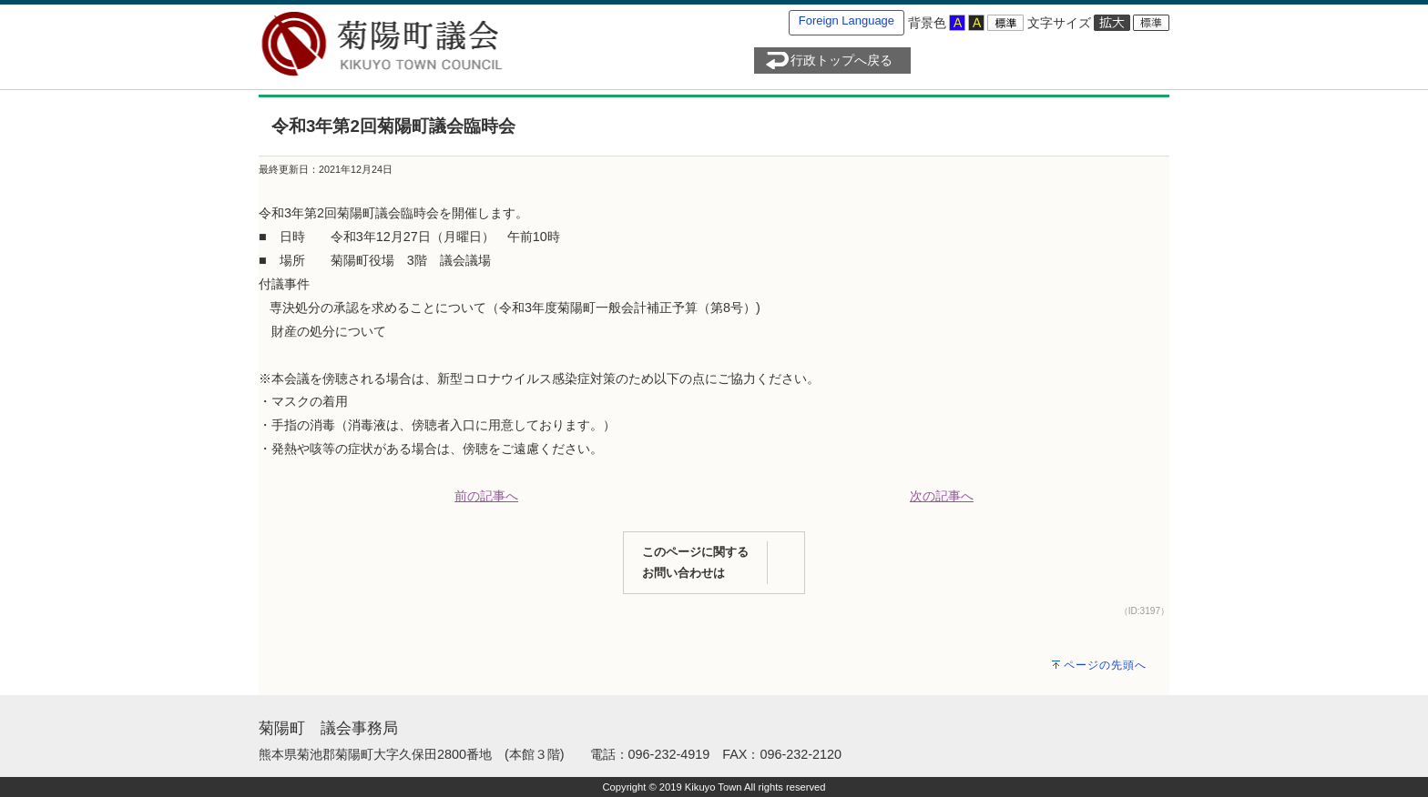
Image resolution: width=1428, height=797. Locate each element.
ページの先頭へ (1105, 665)
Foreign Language (846, 20)
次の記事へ (942, 496)
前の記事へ (486, 496)
